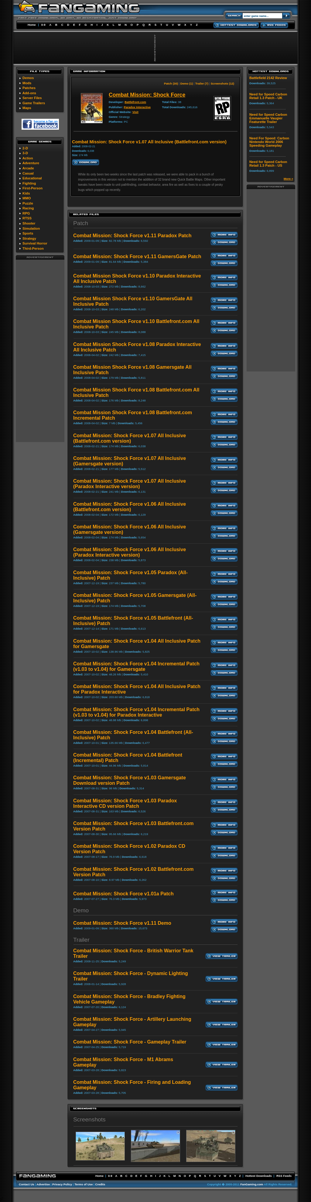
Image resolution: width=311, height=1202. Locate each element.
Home (32, 24)
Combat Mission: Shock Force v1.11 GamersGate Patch (137, 256)
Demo (81, 910)
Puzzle (27, 203)
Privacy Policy (62, 1184)
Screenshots (89, 1119)
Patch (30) (171, 83)
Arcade (28, 168)
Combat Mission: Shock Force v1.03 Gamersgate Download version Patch (129, 780)
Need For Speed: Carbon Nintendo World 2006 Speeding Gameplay (269, 141)
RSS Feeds (284, 1175)
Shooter (28, 223)
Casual (28, 173)
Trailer (81, 940)
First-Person (32, 188)
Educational (32, 178)
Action (27, 158)
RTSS (27, 218)
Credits (100, 1184)
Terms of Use (83, 1184)
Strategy (29, 238)
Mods (26, 83)
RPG (26, 213)
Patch (80, 223)
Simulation (31, 228)
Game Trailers (33, 103)
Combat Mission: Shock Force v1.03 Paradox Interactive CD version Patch (125, 803)
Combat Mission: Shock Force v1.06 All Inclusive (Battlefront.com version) (129, 506)
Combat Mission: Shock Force (147, 95)
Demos (28, 78)
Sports (27, 233)
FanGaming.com (251, 1184)
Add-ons (29, 93)
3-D (25, 153)
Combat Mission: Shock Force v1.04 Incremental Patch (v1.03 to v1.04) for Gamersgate (136, 666)
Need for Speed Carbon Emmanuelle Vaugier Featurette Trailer (268, 118)
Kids (26, 193)
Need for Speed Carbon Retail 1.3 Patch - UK (268, 96)
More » (288, 178)
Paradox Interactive (137, 107)
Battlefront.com (135, 102)
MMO (26, 198)
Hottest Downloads (258, 1175)
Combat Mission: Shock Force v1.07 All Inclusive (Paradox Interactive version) (129, 483)
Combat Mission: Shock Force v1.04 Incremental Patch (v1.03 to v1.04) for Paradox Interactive (136, 712)
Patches (29, 88)
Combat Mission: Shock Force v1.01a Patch (123, 893)
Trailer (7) (201, 83)
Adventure (30, 163)
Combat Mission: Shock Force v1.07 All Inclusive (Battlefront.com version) (129, 438)
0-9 (43, 24)
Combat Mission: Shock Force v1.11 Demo (122, 923)
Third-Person (33, 248)
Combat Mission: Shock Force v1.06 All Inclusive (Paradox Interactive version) (129, 552)
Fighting (29, 183)
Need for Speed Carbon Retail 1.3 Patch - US (268, 163)
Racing (28, 208)
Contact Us (26, 1184)
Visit (135, 112)
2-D (25, 148)
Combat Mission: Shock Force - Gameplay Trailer (129, 1041)
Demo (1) (186, 83)
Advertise (43, 1184)
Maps (26, 108)
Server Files (32, 98)
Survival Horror (34, 243)
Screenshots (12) (222, 83)
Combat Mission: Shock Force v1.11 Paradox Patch (132, 235)
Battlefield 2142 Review (268, 78)
